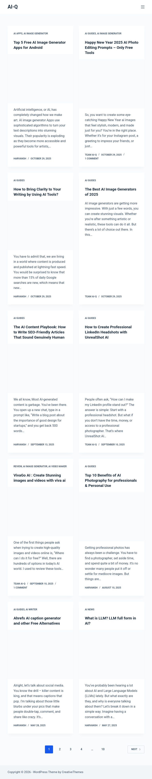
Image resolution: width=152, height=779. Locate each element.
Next (136, 749)
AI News (89, 609)
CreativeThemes (73, 772)
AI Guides (90, 33)
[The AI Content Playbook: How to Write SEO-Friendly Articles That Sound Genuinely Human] (40, 373)
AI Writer (31, 609)
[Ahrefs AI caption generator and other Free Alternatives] (40, 654)
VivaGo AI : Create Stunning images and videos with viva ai (38, 480)
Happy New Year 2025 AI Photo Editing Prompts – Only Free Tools (111, 47)
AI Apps (17, 33)
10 (102, 749)
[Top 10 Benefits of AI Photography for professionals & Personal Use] (111, 516)
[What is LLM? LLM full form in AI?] (111, 654)
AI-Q (13, 7)
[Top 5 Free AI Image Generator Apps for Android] (40, 78)
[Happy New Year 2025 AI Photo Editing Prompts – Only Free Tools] (111, 83)
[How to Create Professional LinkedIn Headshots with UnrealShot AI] (111, 368)
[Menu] (142, 7)
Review (17, 466)
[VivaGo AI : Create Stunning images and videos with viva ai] (40, 516)
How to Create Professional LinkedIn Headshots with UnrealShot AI (109, 332)
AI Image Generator (36, 33)
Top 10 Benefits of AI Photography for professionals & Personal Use (111, 480)
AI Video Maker (57, 466)
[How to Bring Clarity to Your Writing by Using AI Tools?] (40, 225)
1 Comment (92, 158)
